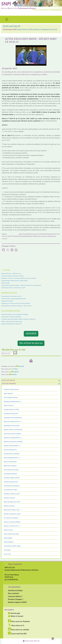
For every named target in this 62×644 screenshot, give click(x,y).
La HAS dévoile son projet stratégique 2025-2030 (13, 298)
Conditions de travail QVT (11, 413)
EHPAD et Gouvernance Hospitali (13, 441)
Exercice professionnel (10, 450)
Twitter (14, 369)
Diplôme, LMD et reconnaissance (13, 429)
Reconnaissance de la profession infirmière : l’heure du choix (16, 305)
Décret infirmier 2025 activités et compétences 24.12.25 (37, 30)
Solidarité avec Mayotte (7, 301)
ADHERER (31, 333)
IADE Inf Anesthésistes (10, 462)
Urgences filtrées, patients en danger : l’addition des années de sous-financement (21, 285)
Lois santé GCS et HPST (10, 490)
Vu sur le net (7, 554)
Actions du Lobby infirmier (11, 389)
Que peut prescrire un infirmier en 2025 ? (11, 296)
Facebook (20, 366)
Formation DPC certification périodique (11, 316)
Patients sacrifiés (5, 283)
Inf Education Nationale (10, 474)
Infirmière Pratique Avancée (12, 478)
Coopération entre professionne (13, 417)
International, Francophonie (11, 486)
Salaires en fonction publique (12, 522)
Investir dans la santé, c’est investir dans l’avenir (13, 287)
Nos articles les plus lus (31, 343)
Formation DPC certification (12, 454)
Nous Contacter (15, 564)
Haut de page (14, 613)
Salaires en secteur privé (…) (12, 526)
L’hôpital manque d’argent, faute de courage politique (14, 280)
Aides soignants (8, 393)
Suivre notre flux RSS (17, 634)
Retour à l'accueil (15, 616)
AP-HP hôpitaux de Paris (11, 397)
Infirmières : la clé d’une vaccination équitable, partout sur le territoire (18, 278)
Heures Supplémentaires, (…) (12, 458)
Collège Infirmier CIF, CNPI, (11, 409)
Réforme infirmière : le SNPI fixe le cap (11, 273)
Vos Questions (14, 587)
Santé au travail (8, 530)
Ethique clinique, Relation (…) (12, 446)
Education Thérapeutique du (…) (13, 438)
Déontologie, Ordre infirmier (12, 425)
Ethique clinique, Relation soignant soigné (11, 321)
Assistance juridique (15, 591)
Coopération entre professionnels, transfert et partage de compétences (18, 319)
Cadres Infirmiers (9, 405)
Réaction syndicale (9, 506)
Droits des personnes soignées (12, 433)
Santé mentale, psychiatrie (11, 534)
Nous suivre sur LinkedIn (18, 630)
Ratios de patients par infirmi (12, 502)
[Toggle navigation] (7, 19)
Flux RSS (12, 374)
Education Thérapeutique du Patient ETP (11, 323)
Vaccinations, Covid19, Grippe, (12, 546)
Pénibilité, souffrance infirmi (12, 494)
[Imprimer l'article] (16, 251)
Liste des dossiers (9, 384)
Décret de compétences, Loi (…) (13, 421)
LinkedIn (15, 372)
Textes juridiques (8, 542)
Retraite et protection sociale (12, 514)
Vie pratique (7, 550)
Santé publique (8, 538)
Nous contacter (13, 593)
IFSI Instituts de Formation (11, 470)
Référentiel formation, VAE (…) (12, 510)
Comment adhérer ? (15, 597)
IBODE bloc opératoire (10, 466)
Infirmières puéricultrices (11, 482)
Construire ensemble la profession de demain (12, 275)
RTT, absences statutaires (11, 518)
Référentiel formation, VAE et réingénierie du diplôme (14, 314)
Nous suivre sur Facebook (19, 622)
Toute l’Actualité (8, 380)
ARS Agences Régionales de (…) (13, 401)
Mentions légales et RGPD (17, 602)
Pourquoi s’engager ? (15, 599)
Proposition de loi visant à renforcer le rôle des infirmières (15, 303)
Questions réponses (9, 498)
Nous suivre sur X (16, 626)
